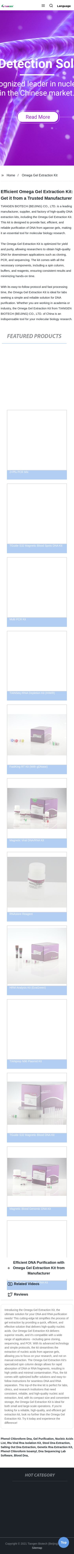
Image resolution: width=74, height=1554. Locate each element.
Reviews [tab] (18, 1294)
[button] (43, 6)
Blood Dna (21, 1455)
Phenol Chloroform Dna (16, 1438)
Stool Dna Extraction (56, 1443)
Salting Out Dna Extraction (18, 1447)
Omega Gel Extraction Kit (40, 175)
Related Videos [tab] (23, 1284)
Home (11, 175)
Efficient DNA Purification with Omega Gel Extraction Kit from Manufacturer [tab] (36, 1268)
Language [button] (64, 6)
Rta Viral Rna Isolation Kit (24, 1443)
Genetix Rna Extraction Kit (54, 1447)
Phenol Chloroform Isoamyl (19, 1451)
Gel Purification (43, 1438)
